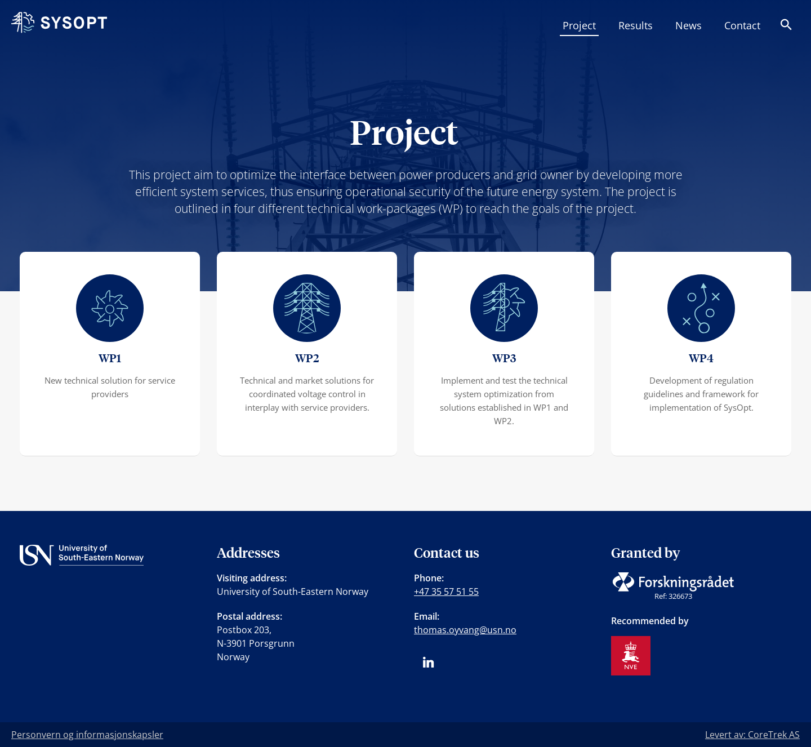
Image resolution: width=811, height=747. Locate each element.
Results (635, 25)
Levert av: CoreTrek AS (752, 734)
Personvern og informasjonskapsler (87, 734)
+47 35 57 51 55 (446, 591)
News (688, 25)
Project (579, 25)
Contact (742, 25)
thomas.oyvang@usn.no (465, 630)
